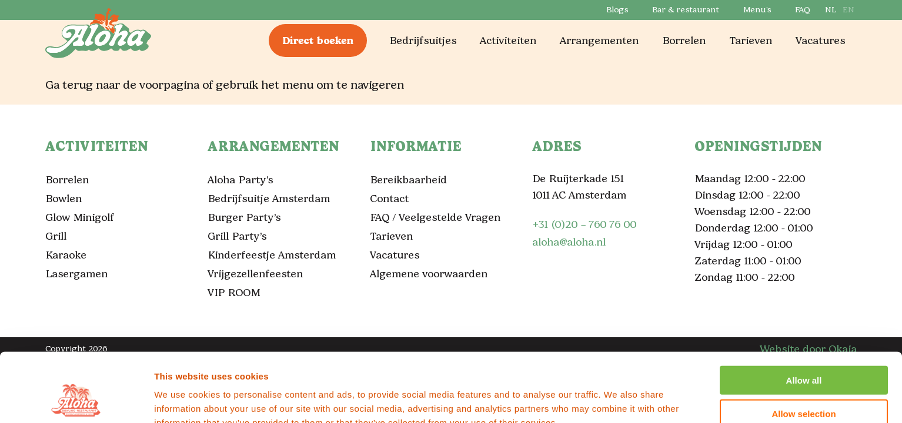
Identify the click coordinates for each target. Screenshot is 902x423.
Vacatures (820, 40)
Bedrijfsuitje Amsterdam (269, 198)
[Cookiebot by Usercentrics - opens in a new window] (76, 400)
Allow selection (803, 353)
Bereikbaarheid (408, 179)
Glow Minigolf (79, 217)
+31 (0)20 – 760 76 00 (584, 224)
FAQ (802, 10)
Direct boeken (317, 40)
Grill (55, 236)
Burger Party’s (244, 217)
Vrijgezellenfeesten (255, 273)
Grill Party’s (237, 236)
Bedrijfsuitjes (422, 40)
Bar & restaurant (685, 10)
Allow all (804, 319)
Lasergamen (76, 273)
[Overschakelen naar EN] (848, 10)
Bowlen (63, 198)
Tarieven (750, 40)
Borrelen (684, 40)
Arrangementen (599, 40)
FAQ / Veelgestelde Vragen (435, 217)
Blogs (617, 10)
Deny (804, 386)
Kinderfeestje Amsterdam (272, 255)
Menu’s (757, 10)
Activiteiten (508, 40)
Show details (617, 400)
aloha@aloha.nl (569, 242)
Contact (389, 198)
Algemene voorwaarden (428, 273)
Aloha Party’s (240, 179)
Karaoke (65, 255)
